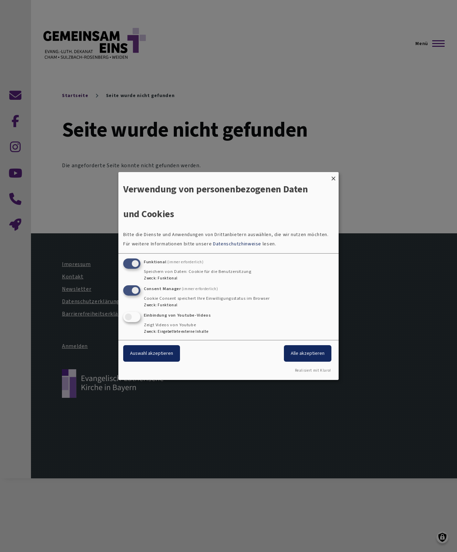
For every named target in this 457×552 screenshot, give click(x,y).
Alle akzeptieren (308, 353)
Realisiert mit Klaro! (313, 370)
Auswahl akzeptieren (151, 353)
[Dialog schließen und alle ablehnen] (333, 176)
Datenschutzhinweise (237, 244)
